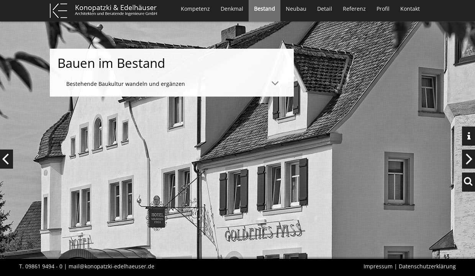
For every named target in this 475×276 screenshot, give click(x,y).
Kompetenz (195, 8)
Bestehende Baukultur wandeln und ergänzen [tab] (125, 83)
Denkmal (232, 8)
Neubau (296, 8)
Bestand (264, 8)
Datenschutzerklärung (427, 266)
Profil (383, 8)
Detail (324, 8)
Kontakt (410, 8)
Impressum (378, 266)
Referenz (354, 8)
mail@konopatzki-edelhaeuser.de (111, 266)
